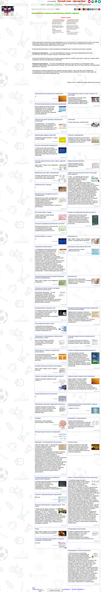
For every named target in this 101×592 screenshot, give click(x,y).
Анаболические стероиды (43, 184)
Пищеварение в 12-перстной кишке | (79, 550)
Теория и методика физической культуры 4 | (82, 212)
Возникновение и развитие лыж (45, 308)
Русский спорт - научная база (72, 1)
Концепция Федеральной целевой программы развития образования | (49, 277)
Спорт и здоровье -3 (65, 589)
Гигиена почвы (72, 442)
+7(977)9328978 (51, 1)
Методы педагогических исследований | (47, 431)
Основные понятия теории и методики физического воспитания (47, 289)
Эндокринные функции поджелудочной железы (50, 404)
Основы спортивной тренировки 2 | (46, 145)
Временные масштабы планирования (47, 172)
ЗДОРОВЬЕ (50, 4)
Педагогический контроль (76, 161)
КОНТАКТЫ (58, 4)
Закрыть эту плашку (55, 590)
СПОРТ (43, 4)
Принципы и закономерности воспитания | (48, 442)
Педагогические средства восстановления (81, 376)
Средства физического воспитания (46, 393)
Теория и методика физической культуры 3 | (82, 350)
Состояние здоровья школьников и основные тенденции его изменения (49, 539)
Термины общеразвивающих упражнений (48, 494)
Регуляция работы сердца (43, 212)
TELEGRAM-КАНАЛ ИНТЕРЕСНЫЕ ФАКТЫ (78, 4)
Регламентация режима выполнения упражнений (50, 104)
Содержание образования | (43, 246)
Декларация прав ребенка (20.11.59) (79, 246)
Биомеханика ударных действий (45, 135)
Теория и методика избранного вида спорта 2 (49, 376)
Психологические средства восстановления (49, 93)
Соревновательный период (76, 529)
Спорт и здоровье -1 (38, 589)
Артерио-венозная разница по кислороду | (48, 366)
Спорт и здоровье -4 (78, 589)
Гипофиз (38, 418)
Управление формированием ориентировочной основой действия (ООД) (83, 308)
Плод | (37, 529)
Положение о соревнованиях (77, 418)
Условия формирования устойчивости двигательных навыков (47, 478)
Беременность (72, 276)
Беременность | (73, 236)
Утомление (71, 119)
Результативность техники (43, 236)
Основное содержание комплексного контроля (49, 223)
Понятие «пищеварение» (76, 135)
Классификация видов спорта (44, 323)
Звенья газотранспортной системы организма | (83, 477)
